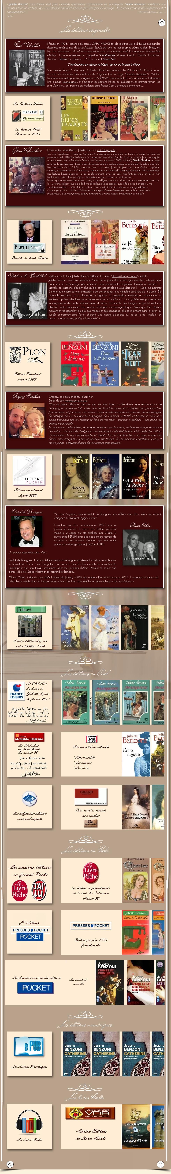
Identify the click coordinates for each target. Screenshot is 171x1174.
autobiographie (106, 150)
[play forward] (160, 118)
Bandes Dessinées (136, 74)
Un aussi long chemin (124, 276)
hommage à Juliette (76, 400)
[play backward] (65, 118)
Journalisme (69, 82)
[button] (90, 118)
